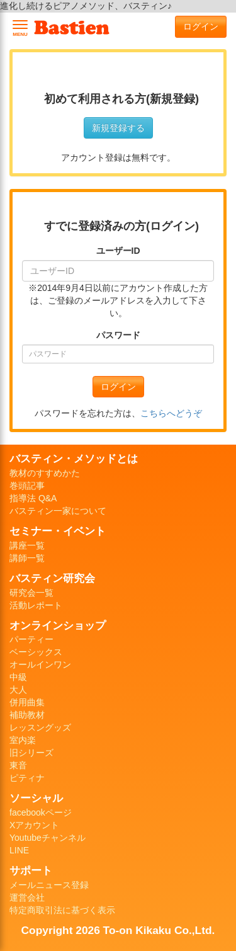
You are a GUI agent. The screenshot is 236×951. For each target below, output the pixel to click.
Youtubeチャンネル (47, 838)
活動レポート (35, 605)
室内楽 (22, 740)
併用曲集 (27, 702)
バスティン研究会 (52, 578)
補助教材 (27, 715)
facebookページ (40, 812)
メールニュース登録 (49, 885)
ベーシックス (35, 652)
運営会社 (27, 897)
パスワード (118, 335)
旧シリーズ (31, 753)
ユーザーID (118, 251)
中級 (18, 677)
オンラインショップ (57, 625)
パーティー (31, 639)
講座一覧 (27, 545)
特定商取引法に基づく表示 (62, 910)
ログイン (200, 26)
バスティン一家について (57, 511)
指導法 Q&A (33, 498)
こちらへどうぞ (171, 413)
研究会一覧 (31, 593)
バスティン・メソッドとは (73, 458)
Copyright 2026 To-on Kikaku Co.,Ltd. (118, 930)
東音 (18, 765)
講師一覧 (27, 558)
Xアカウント (34, 825)
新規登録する (118, 128)
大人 (18, 690)
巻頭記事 (27, 486)
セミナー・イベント (57, 531)
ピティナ (27, 778)
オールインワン (40, 664)
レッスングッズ (40, 727)
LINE (19, 850)
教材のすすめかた (44, 473)
